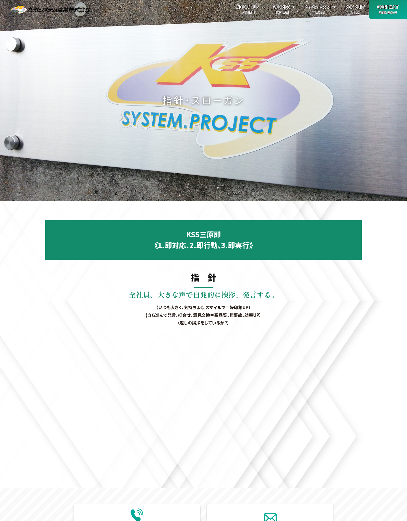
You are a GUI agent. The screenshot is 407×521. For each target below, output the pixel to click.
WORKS (281, 11)
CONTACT (388, 11)
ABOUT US (248, 11)
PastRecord (317, 11)
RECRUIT (355, 11)
